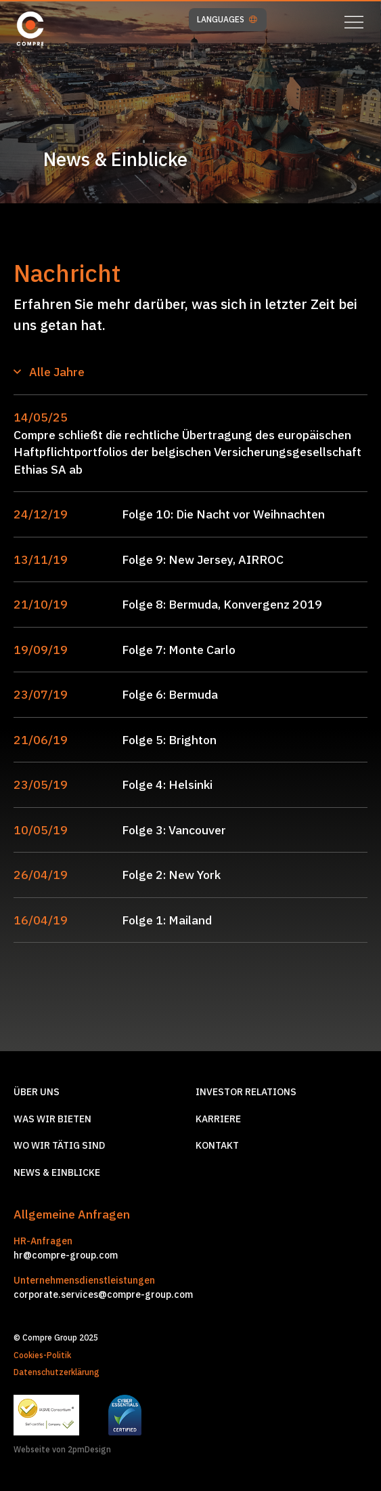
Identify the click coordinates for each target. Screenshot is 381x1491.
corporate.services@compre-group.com (103, 1294)
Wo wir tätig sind (59, 1145)
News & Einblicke (57, 1172)
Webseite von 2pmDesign (62, 1449)
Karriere (218, 1119)
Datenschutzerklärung (56, 1372)
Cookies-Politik (42, 1355)
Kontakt (217, 1145)
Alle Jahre (49, 372)
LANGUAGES (227, 19)
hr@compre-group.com (66, 1255)
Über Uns (37, 1092)
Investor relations (246, 1092)
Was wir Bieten (52, 1119)
